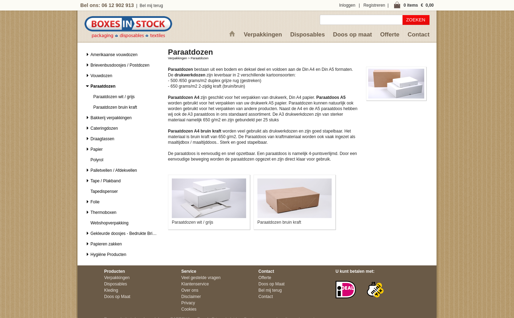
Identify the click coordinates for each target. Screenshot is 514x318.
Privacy (188, 302)
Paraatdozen (200, 58)
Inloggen (347, 5)
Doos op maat (352, 34)
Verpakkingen (263, 34)
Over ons (189, 290)
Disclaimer (191, 296)
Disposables (307, 34)
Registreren (374, 5)
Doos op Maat (117, 296)
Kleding (111, 290)
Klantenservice (195, 284)
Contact (419, 34)
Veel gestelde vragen (201, 277)
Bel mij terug (151, 5)
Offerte (389, 34)
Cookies (188, 309)
